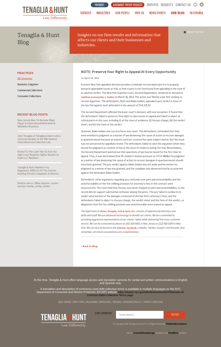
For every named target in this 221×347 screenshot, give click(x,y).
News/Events (157, 13)
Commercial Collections (29, 90)
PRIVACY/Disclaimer (176, 323)
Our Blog (178, 13)
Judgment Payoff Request (128, 5)
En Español (197, 13)
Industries (103, 13)
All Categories (24, 78)
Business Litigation (27, 84)
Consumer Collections (29, 96)
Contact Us (183, 4)
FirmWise (173, 332)
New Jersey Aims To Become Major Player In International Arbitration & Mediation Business (36, 123)
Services (85, 13)
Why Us (139, 13)
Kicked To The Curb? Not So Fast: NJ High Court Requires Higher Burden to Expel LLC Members (38, 154)
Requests (167, 4)
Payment (99, 5)
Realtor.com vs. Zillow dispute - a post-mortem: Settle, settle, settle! (38, 184)
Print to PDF (195, 32)
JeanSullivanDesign (144, 332)
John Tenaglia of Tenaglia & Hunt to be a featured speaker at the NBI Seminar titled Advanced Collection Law (39, 139)
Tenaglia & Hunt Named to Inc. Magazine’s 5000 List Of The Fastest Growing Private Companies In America (38, 170)
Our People (122, 13)
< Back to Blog (89, 246)
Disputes (152, 4)
